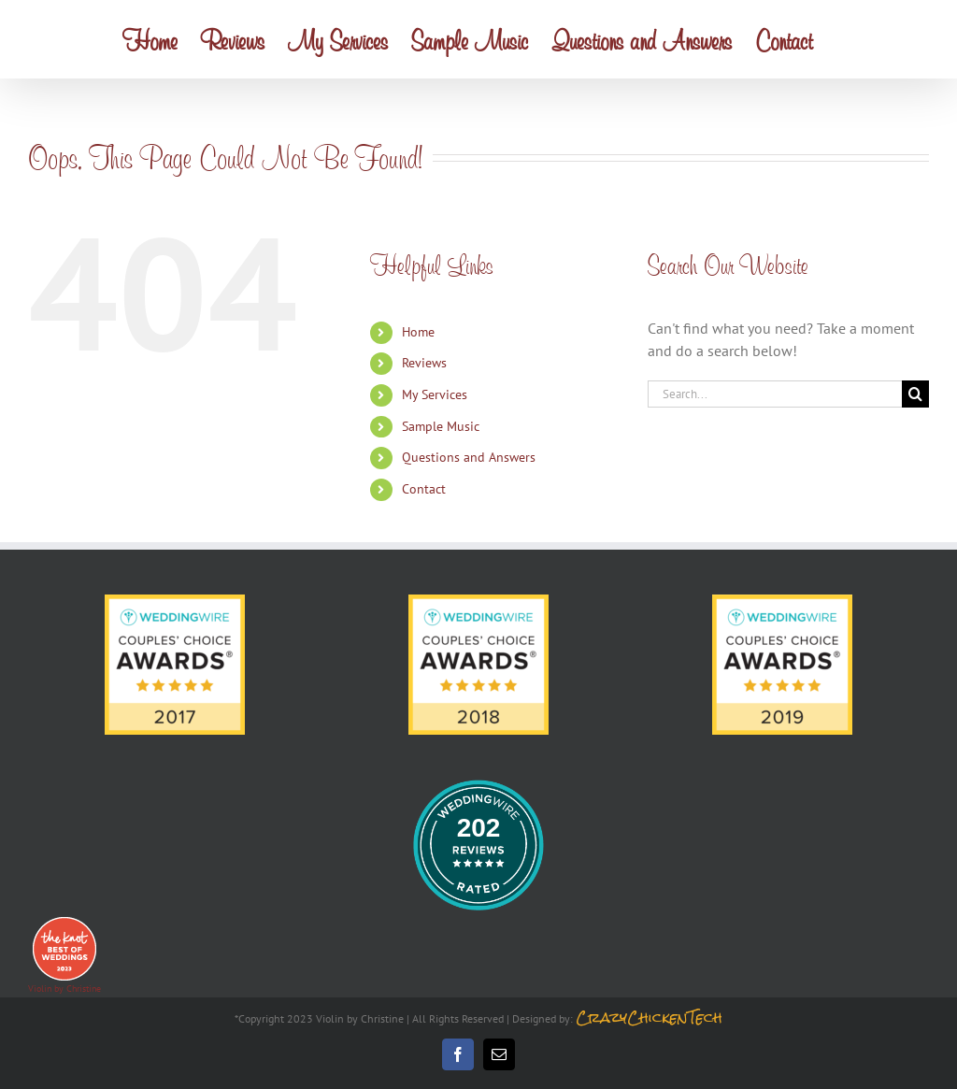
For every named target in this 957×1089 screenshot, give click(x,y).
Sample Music (440, 426)
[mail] (499, 1054)
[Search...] (775, 394)
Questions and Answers (469, 457)
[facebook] (458, 1054)
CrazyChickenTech (649, 1017)
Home (418, 331)
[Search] (915, 394)
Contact (424, 488)
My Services (434, 394)
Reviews (424, 362)
